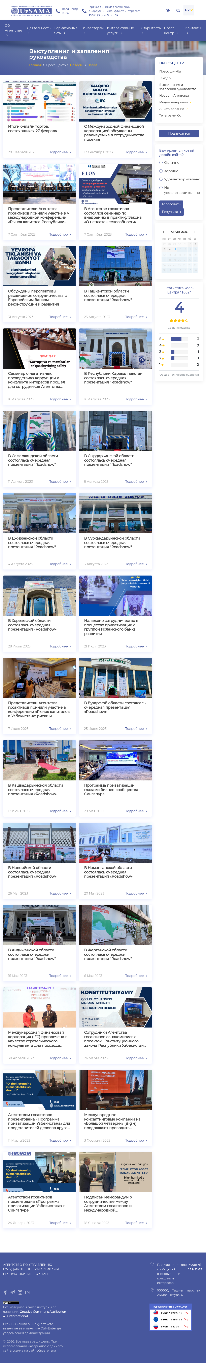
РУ (187, 10)
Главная (35, 65)
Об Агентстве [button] (13, 30)
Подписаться (179, 133)
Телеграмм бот (171, 115)
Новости (76, 65)
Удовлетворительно (182, 179)
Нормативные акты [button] (66, 30)
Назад (92, 65)
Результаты (171, 212)
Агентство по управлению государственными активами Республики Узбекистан (31, 1269)
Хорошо (171, 171)
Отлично (171, 163)
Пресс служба (170, 71)
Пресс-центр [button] (171, 30)
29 (174, 244)
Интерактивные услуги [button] (120, 30)
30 (179, 244)
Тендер (165, 78)
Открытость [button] (151, 30)
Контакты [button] (193, 30)
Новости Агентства (174, 95)
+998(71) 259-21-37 (195, 1267)
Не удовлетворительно (182, 190)
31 (185, 244)
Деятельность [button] (38, 30)
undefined (163, 232)
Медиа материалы (173, 102)
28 (169, 244)
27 (164, 244)
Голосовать (171, 204)
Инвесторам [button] (93, 30)
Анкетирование (171, 109)
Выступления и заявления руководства (178, 87)
